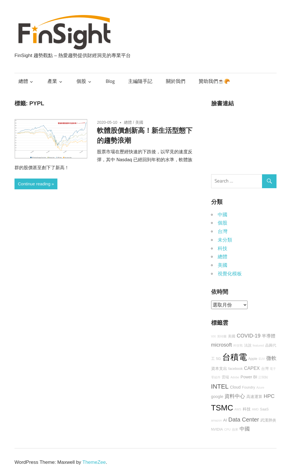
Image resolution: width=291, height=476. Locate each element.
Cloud (235, 387)
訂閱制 (263, 377)
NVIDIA (217, 429)
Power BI (249, 377)
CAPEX (252, 368)
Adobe (234, 377)
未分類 (225, 240)
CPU (227, 429)
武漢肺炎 (268, 420)
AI (225, 420)
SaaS (264, 409)
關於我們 (175, 81)
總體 (23, 81)
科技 (222, 248)
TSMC (222, 407)
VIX (213, 336)
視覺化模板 (230, 273)
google (217, 396)
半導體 (268, 335)
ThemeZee (94, 462)
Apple (252, 359)
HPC (269, 396)
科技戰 (238, 345)
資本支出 (219, 368)
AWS (237, 409)
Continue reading (34, 183)
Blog (110, 81)
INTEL (220, 386)
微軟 (271, 358)
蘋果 (235, 429)
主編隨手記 (140, 81)
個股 (81, 81)
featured (258, 345)
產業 (52, 81)
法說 (247, 345)
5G (218, 359)
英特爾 (221, 336)
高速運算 (254, 396)
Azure (260, 387)
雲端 (225, 377)
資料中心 (235, 396)
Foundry (248, 387)
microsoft (221, 345)
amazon (216, 420)
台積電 (234, 357)
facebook (235, 369)
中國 (222, 214)
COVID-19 (249, 336)
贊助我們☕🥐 (214, 81)
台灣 (222, 231)
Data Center (243, 419)
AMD (255, 409)
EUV (262, 358)
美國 (139, 122)
